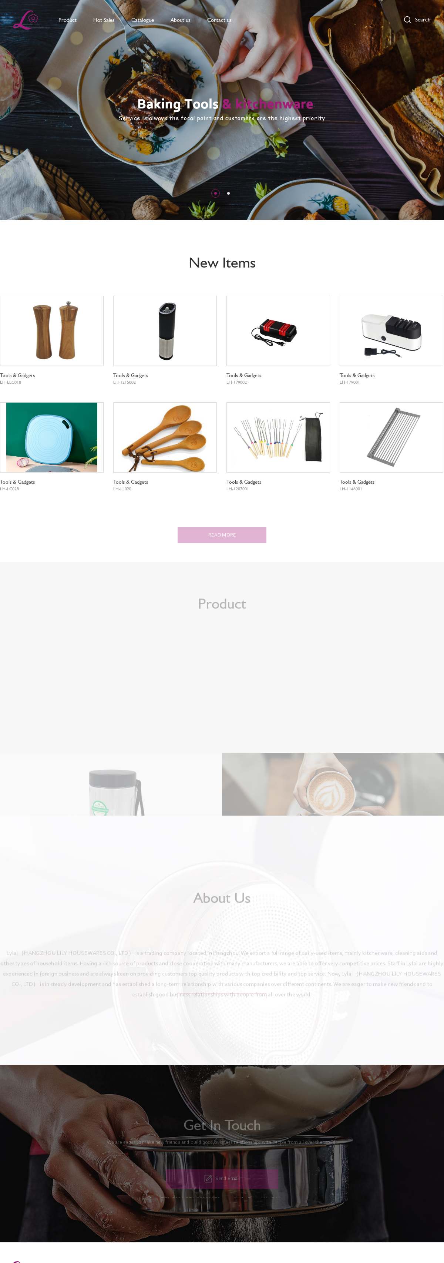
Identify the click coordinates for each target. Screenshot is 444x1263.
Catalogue (142, 20)
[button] (215, 193)
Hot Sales (104, 20)
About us (181, 20)
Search (423, 19)
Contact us (219, 20)
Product (67, 20)
